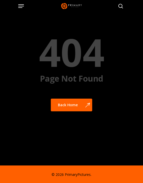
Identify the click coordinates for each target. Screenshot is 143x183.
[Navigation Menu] (21, 6)
